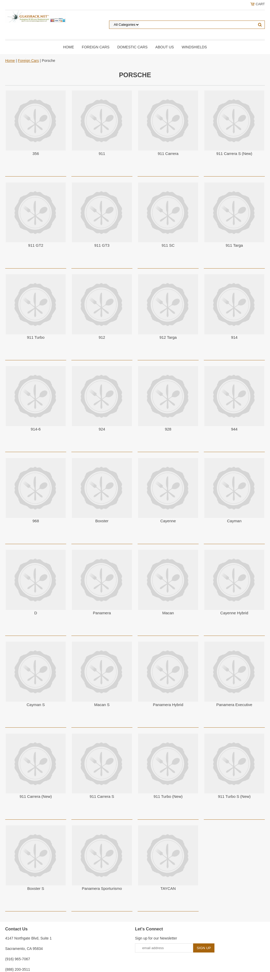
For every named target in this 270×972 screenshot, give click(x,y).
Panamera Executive (234, 704)
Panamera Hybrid (168, 704)
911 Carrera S (102, 796)
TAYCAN (168, 888)
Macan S (102, 704)
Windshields (194, 47)
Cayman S (35, 704)
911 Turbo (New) (168, 796)
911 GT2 (35, 245)
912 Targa (168, 337)
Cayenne (168, 521)
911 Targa (234, 245)
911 (102, 153)
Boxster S (35, 888)
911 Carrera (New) (35, 796)
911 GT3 (101, 245)
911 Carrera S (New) (234, 153)
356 (35, 153)
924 (102, 429)
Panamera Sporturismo (102, 888)
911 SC (167, 245)
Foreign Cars (96, 47)
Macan (168, 613)
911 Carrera (168, 153)
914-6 (35, 429)
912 (102, 337)
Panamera (102, 613)
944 (234, 429)
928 (168, 429)
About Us (164, 47)
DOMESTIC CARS (132, 47)
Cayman (234, 521)
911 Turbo (36, 337)
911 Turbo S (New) (234, 796)
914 (234, 337)
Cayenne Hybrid (234, 613)
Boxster (102, 521)
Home (68, 47)
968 (35, 521)
